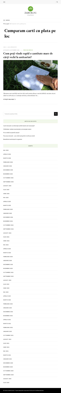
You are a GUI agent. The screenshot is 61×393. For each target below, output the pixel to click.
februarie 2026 (8, 162)
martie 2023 (7, 300)
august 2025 (7, 185)
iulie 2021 (6, 343)
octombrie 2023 (8, 272)
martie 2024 (7, 252)
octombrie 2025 (8, 178)
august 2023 (7, 280)
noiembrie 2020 (8, 367)
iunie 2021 (6, 347)
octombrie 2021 (8, 335)
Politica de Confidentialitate (36, 390)
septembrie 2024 (8, 229)
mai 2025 (5, 197)
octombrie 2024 (8, 225)
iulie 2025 (6, 189)
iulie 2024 (6, 237)
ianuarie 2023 (7, 308)
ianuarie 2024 (7, 260)
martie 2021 (7, 355)
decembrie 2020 (8, 363)
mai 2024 (5, 245)
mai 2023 (5, 292)
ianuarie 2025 (7, 213)
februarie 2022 (8, 327)
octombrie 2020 (8, 371)
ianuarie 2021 (7, 359)
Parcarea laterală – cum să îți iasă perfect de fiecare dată (19, 136)
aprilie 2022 (7, 319)
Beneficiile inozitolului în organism (12, 139)
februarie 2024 (8, 256)
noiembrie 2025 (8, 174)
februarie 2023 (8, 304)
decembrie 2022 (8, 311)
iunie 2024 (6, 241)
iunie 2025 (6, 193)
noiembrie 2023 (8, 268)
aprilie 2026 (7, 154)
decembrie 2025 (8, 170)
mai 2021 (5, 351)
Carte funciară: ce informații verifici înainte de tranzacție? (19, 126)
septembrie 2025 (8, 182)
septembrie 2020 (8, 375)
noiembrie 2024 (8, 221)
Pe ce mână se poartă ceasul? (11, 132)
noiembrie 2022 (8, 315)
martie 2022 (7, 323)
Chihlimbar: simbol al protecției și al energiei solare (17, 129)
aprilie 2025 (7, 201)
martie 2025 (7, 205)
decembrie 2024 (8, 217)
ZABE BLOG (30, 12)
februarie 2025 (8, 209)
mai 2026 (5, 150)
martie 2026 (7, 158)
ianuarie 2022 (7, 331)
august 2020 (7, 378)
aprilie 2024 (7, 248)
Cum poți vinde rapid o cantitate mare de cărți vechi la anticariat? (28, 55)
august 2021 (7, 339)
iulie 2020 (6, 382)
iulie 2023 (6, 284)
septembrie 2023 (8, 276)
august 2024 (7, 233)
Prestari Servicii (28, 50)
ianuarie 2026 (7, 166)
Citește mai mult (9, 99)
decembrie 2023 (8, 264)
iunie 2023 (6, 288)
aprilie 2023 (7, 296)
